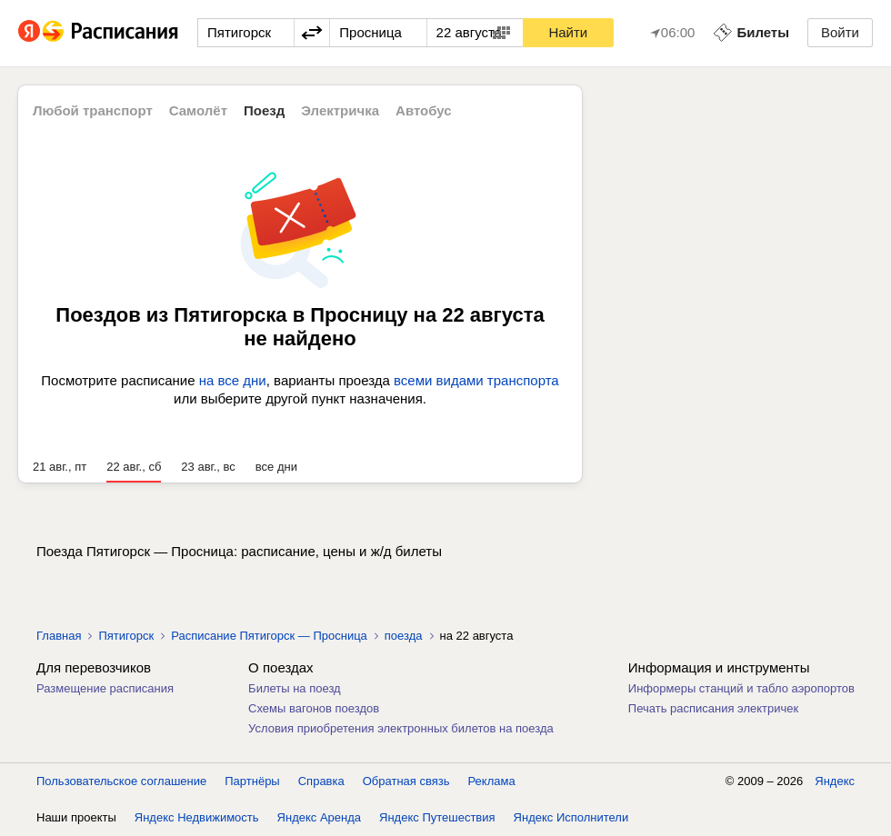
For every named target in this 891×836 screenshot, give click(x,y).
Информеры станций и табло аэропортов (741, 688)
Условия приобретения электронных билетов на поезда (401, 728)
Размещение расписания (105, 688)
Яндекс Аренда (319, 817)
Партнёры (252, 781)
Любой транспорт (93, 110)
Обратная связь (406, 781)
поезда (404, 635)
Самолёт (198, 110)
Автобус (423, 110)
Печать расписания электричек (713, 708)
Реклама (492, 781)
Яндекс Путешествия (437, 817)
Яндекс (835, 781)
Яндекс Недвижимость (197, 817)
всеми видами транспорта (476, 380)
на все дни (232, 380)
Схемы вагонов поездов (313, 708)
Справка (321, 781)
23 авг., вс (208, 466)
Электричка (340, 110)
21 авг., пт (59, 466)
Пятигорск (126, 635)
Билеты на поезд (294, 688)
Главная (58, 635)
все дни (276, 466)
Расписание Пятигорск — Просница (269, 635)
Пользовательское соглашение (121, 781)
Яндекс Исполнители (571, 817)
